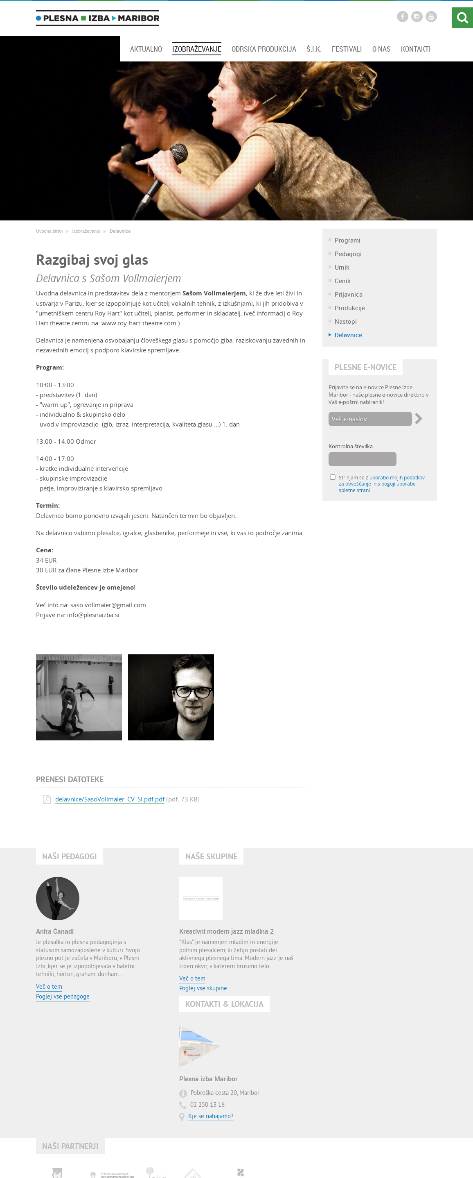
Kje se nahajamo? (353, 970)
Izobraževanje (196, 49)
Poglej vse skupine (203, 989)
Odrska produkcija (264, 49)
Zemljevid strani (224, 1162)
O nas (381, 49)
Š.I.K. (314, 49)
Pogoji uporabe (264, 1162)
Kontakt (191, 1162)
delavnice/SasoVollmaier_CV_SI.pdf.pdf (109, 799)
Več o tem (49, 987)
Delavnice (120, 231)
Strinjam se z (382, 484)
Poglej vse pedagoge (63, 997)
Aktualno (146, 49)
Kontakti (416, 49)
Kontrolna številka (351, 446)
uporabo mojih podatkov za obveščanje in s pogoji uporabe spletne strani (382, 484)
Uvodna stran (49, 231)
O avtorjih (298, 1162)
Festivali (347, 49)
